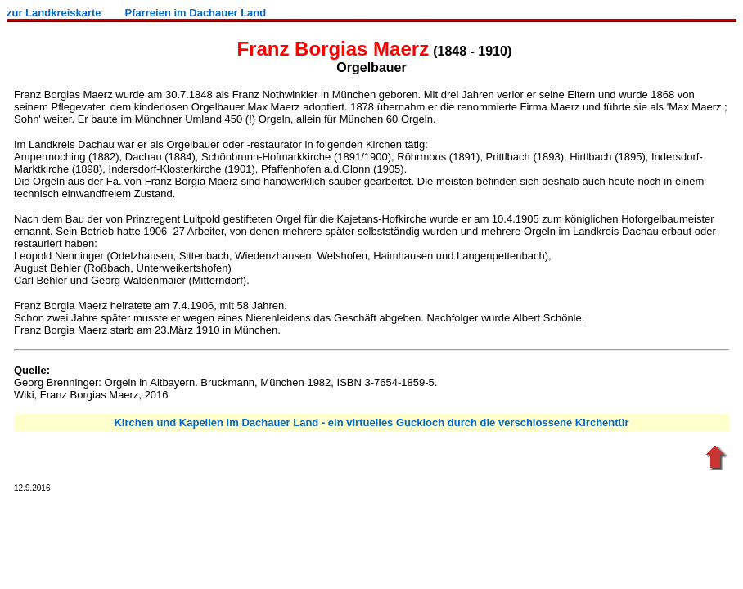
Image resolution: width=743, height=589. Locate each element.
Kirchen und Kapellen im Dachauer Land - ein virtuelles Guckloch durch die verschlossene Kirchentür (371, 422)
